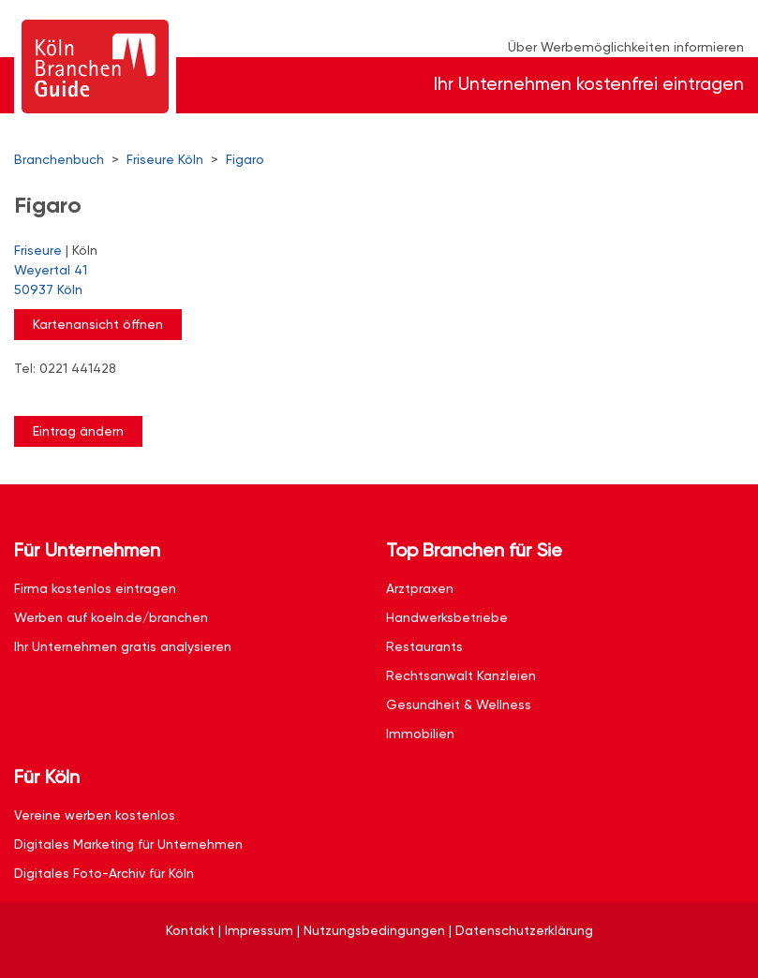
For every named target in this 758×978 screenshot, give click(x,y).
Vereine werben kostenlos (94, 815)
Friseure (38, 250)
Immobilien (420, 733)
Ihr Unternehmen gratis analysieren (122, 646)
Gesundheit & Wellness (458, 704)
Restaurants (424, 646)
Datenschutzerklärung (524, 930)
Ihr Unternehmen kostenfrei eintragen (589, 84)
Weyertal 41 (369, 281)
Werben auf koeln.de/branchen (111, 617)
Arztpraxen (419, 588)
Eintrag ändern (78, 430)
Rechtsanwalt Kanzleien (461, 675)
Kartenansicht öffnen (98, 324)
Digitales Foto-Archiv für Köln (104, 873)
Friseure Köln (164, 159)
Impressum (259, 930)
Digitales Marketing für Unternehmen (128, 844)
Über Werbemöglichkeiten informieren (626, 46)
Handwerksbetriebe (447, 617)
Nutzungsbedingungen (374, 930)
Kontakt (190, 930)
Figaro (245, 159)
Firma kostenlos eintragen (95, 588)
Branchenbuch (59, 159)
